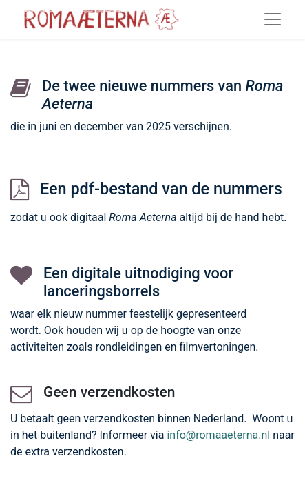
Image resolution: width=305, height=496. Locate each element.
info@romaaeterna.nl (218, 435)
